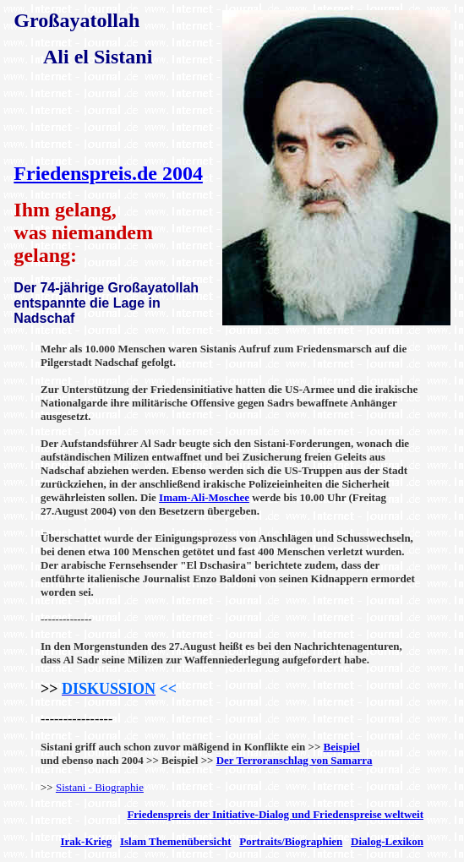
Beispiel (342, 746)
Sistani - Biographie (100, 787)
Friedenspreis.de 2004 (108, 173)
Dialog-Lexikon (387, 841)
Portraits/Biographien (290, 841)
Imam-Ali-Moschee (204, 497)
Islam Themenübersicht (176, 841)
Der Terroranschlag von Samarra (294, 760)
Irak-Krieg (86, 841)
